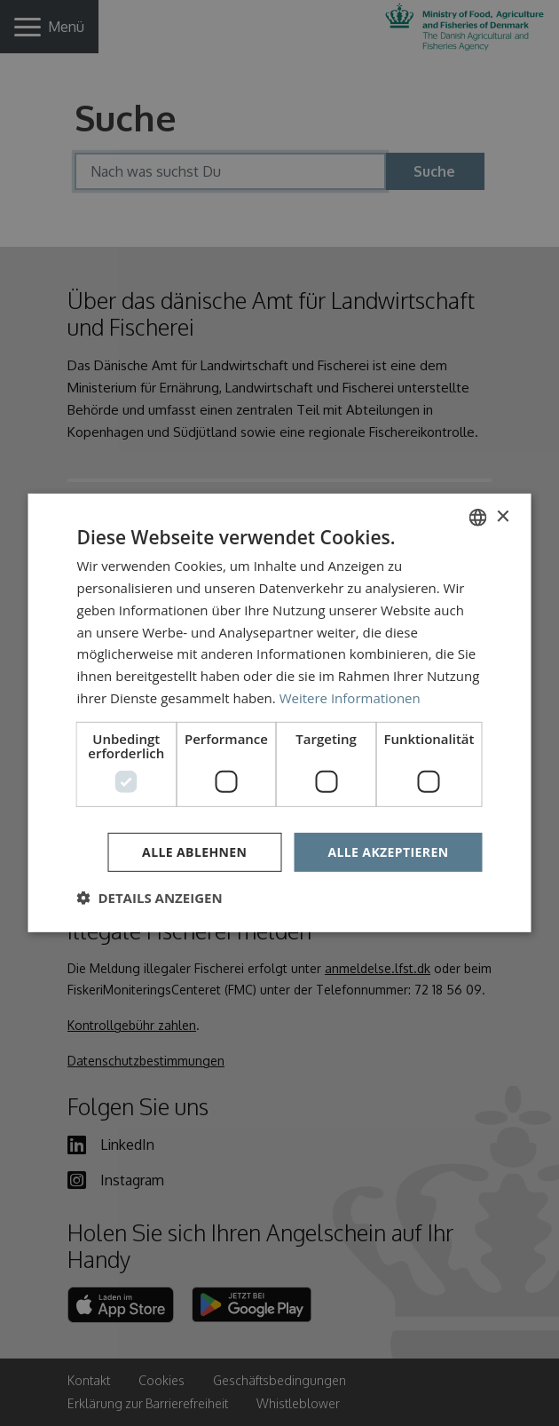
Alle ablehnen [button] (194, 851)
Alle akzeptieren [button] (387, 851)
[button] (150, 898)
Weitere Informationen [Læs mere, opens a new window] (350, 698)
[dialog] (279, 713)
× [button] (502, 516)
